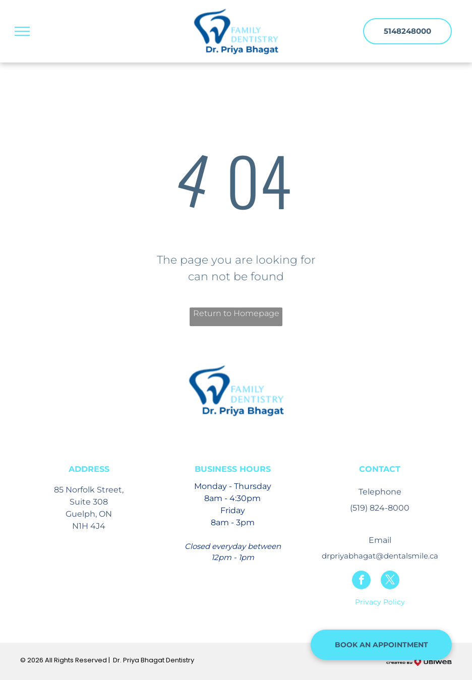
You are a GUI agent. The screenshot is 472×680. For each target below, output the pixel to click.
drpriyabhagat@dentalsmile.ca (380, 556)
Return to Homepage (236, 313)
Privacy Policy (380, 601)
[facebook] (361, 581)
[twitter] (390, 581)
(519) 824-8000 (379, 508)
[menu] (22, 31)
